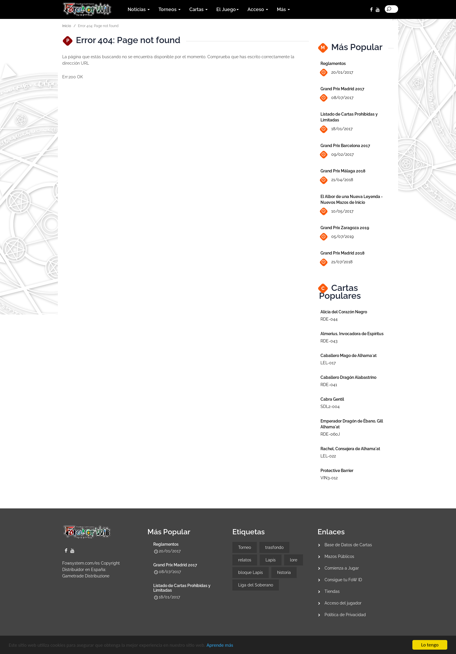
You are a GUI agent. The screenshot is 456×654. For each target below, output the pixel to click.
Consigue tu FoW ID (343, 579)
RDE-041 (328, 384)
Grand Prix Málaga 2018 (342, 171)
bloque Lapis (250, 572)
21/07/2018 (336, 262)
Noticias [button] (139, 9)
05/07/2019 (337, 236)
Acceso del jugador (343, 603)
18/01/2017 (336, 129)
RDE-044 (329, 319)
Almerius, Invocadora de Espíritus (352, 333)
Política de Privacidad (345, 614)
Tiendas (332, 591)
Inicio (66, 26)
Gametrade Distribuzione (85, 576)
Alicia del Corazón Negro (343, 312)
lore (293, 560)
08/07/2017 (336, 97)
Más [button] (283, 9)
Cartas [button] (198, 9)
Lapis (271, 560)
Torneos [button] (169, 9)
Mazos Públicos (339, 556)
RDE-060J (330, 434)
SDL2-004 (330, 406)
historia (284, 572)
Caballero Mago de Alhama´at (348, 355)
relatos (244, 560)
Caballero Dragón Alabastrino (348, 377)
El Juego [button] (227, 9)
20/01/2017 (336, 72)
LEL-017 (328, 362)
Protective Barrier (336, 470)
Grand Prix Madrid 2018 (342, 253)
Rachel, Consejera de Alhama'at (350, 448)
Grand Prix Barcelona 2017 (345, 145)
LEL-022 (328, 456)
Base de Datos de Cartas (348, 544)
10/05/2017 (336, 211)
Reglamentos (333, 63)
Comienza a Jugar (342, 568)
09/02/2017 (337, 154)
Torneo (244, 547)
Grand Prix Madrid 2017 (342, 88)
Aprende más (219, 645)
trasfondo (274, 547)
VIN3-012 (329, 478)
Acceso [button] (257, 9)
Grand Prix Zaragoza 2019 (344, 227)
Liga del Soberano (255, 585)
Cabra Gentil (332, 399)
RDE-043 (328, 341)
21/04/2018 (336, 180)
